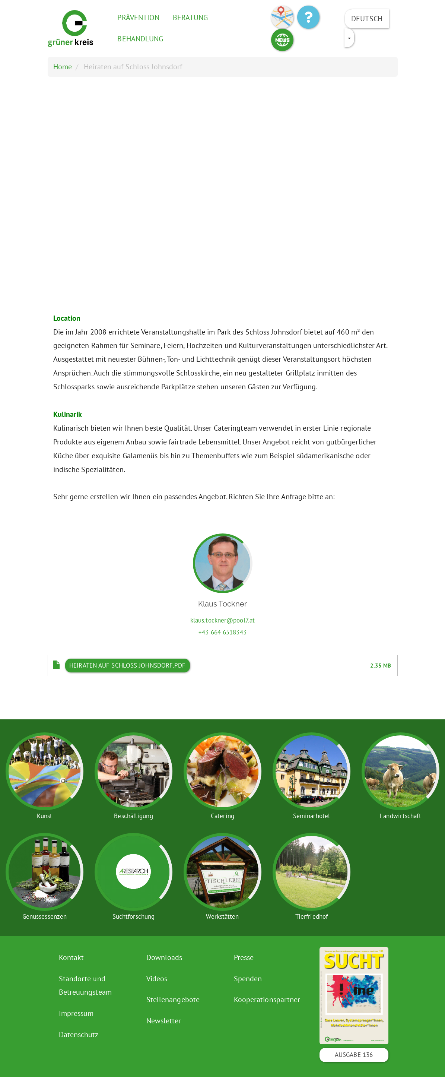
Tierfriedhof (311, 916)
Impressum (76, 1013)
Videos (157, 978)
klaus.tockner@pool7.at (222, 620)
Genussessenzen (44, 916)
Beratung (190, 17)
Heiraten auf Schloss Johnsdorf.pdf (127, 665)
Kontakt (71, 957)
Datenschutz (79, 1034)
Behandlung (140, 39)
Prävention (138, 17)
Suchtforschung (133, 916)
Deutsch (366, 18)
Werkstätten (222, 916)
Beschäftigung (133, 816)
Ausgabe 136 (354, 1055)
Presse (244, 957)
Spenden (248, 978)
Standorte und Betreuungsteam (85, 985)
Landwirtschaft (400, 816)
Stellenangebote (173, 999)
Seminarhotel (311, 816)
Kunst (45, 816)
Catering (222, 816)
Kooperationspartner (267, 999)
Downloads (164, 957)
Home (62, 67)
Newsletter (163, 1021)
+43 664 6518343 (222, 632)
